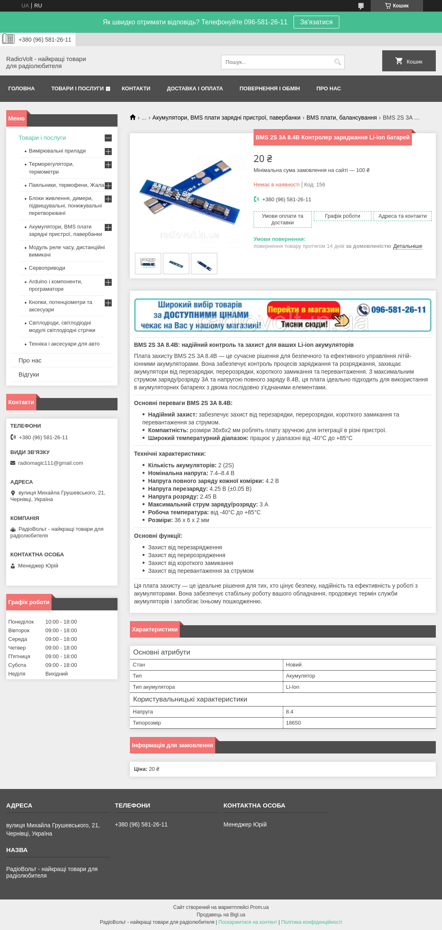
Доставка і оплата (195, 88)
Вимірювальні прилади (57, 151)
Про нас (329, 88)
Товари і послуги (77, 88)
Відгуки (29, 374)
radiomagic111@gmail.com (50, 463)
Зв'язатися (316, 22)
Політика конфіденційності (311, 922)
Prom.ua (259, 907)
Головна (21, 88)
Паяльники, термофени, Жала (66, 185)
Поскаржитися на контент (248, 922)
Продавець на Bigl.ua (221, 915)
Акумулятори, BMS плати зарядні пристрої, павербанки (227, 117)
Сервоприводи (47, 268)
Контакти (136, 88)
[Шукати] (337, 62)
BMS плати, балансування (341, 117)
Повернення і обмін (270, 88)
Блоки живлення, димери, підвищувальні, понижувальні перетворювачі (65, 205)
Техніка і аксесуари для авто (64, 344)
